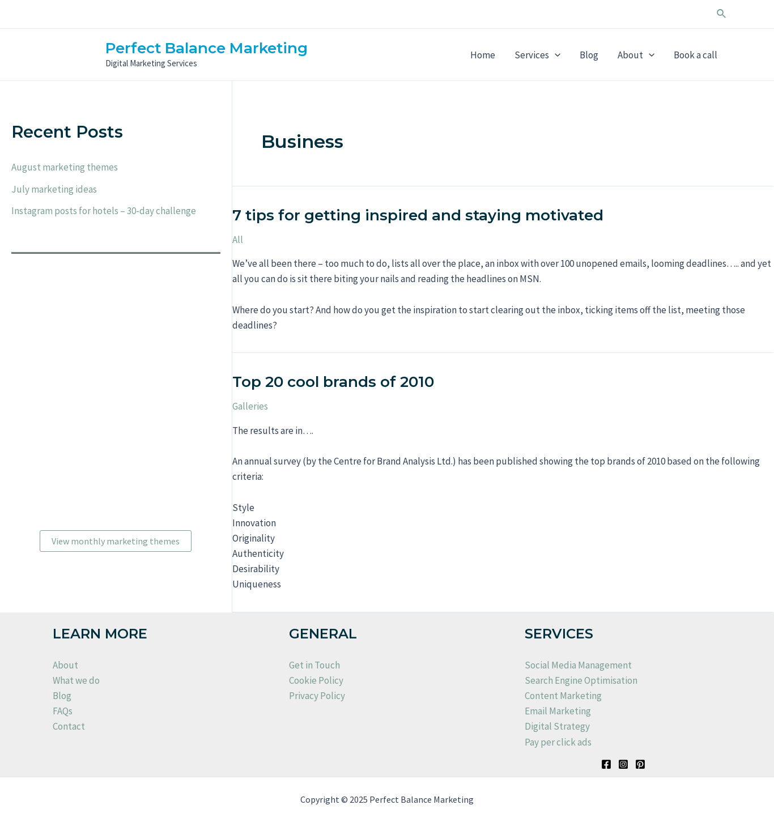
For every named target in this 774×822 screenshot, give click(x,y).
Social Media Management (578, 665)
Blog (589, 55)
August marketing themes (64, 167)
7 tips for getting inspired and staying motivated (417, 215)
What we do (76, 680)
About (636, 55)
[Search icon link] (722, 14)
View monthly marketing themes (116, 541)
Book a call (695, 55)
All (237, 239)
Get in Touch (314, 665)
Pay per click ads (558, 742)
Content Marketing (563, 695)
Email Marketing (558, 711)
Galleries (250, 406)
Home (482, 55)
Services (537, 55)
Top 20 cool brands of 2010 (333, 382)
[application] (554, 55)
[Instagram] (623, 764)
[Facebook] (606, 764)
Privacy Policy (317, 695)
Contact (69, 726)
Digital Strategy (557, 726)
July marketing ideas (54, 189)
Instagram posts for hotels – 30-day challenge (103, 211)
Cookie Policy (316, 680)
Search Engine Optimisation (581, 680)
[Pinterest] (640, 764)
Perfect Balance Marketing (206, 48)
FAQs (63, 711)
